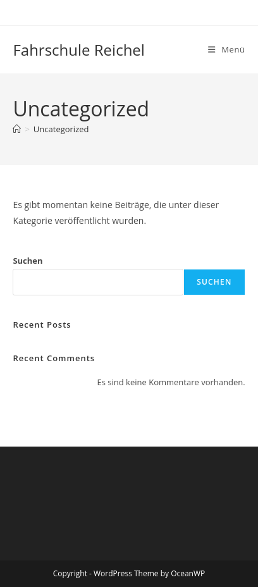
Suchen (27, 260)
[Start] (17, 129)
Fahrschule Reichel (79, 49)
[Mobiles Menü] (226, 49)
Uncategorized (61, 129)
